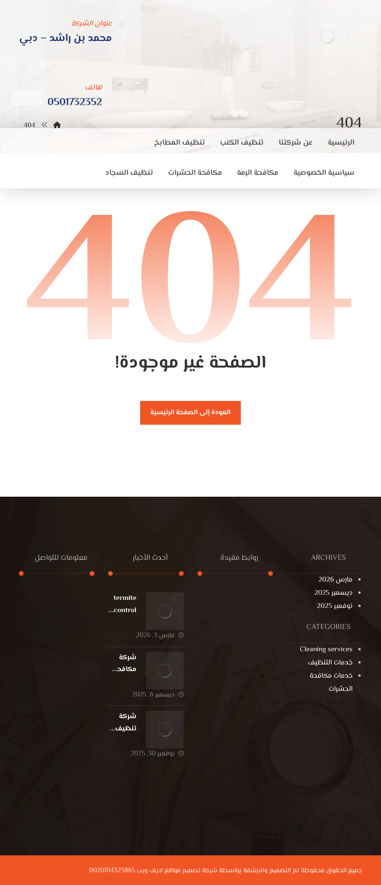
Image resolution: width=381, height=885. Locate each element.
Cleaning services (326, 649)
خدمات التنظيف (330, 662)
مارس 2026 (336, 579)
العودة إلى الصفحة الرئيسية (191, 412)
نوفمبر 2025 (335, 606)
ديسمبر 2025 (333, 593)
